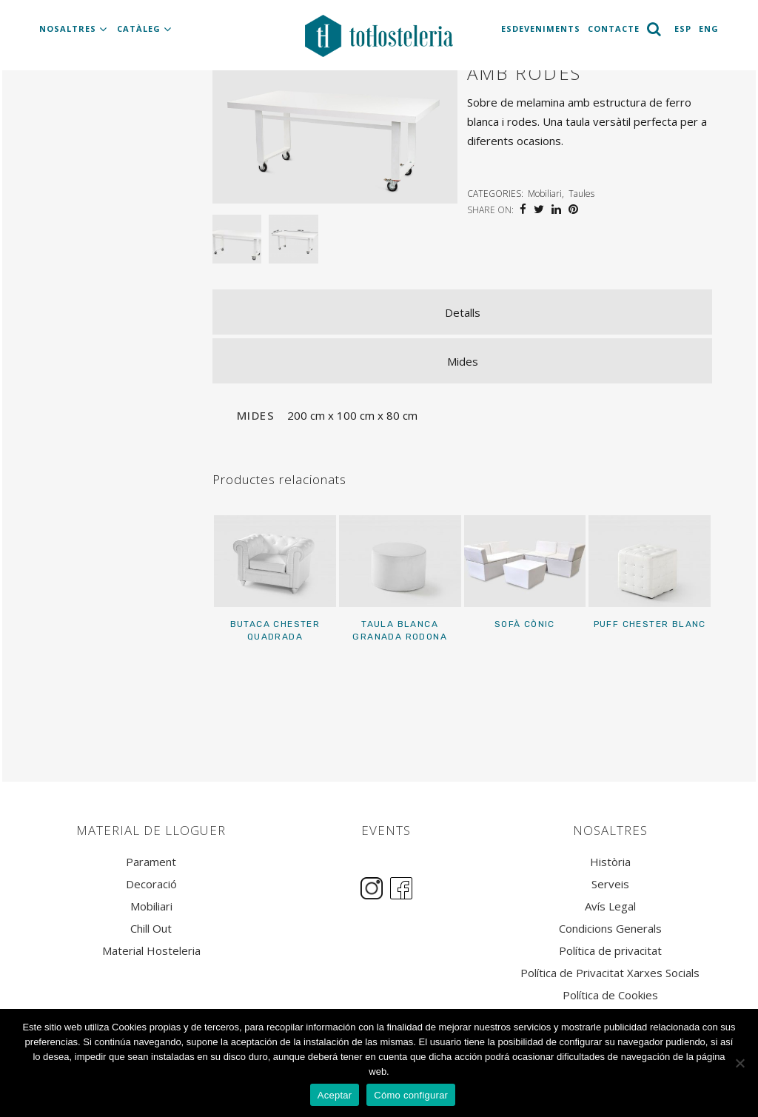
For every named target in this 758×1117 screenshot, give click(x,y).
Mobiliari (545, 193)
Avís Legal (610, 906)
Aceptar (335, 1095)
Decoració (151, 884)
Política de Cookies (610, 995)
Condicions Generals (610, 928)
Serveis (610, 884)
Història (610, 862)
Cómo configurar (411, 1095)
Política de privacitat (610, 951)
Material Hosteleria (151, 951)
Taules (581, 193)
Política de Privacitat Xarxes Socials (610, 973)
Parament (151, 862)
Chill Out (151, 928)
